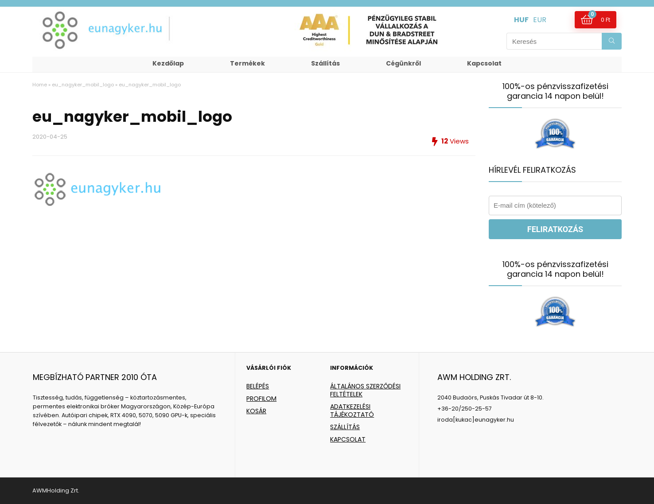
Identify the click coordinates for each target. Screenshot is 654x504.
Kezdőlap (168, 63)
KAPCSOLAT (348, 439)
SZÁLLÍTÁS (345, 427)
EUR (539, 20)
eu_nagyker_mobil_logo (83, 84)
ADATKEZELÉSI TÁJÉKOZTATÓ (352, 410)
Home (39, 84)
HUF (521, 20)
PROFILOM (261, 398)
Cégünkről (403, 63)
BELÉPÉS (257, 386)
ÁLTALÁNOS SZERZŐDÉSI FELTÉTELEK (365, 390)
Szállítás (325, 63)
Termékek (247, 63)
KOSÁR (256, 411)
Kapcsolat (484, 63)
